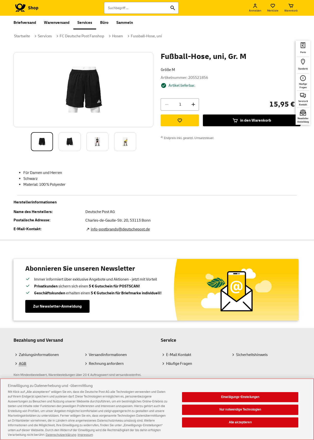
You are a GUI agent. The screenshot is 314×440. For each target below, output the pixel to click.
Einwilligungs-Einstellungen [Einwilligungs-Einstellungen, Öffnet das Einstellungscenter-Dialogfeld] (240, 401)
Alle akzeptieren (240, 426)
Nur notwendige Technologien (240, 413)
